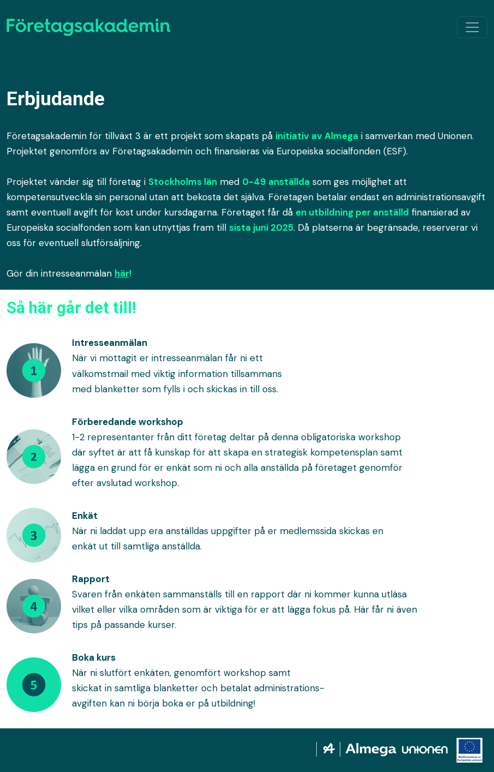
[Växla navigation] (472, 27)
